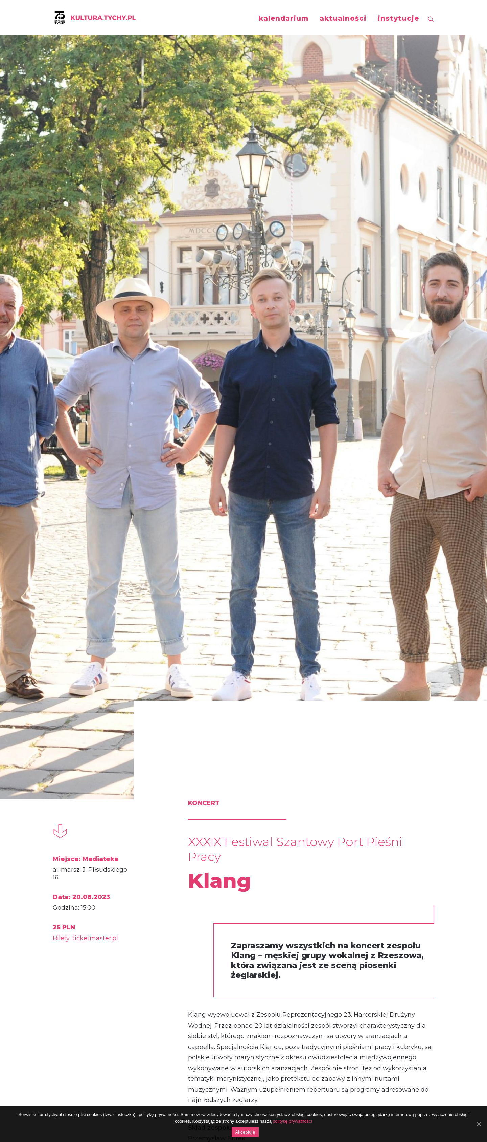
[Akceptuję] (478, 1124)
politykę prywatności (292, 1121)
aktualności (343, 18)
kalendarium (283, 18)
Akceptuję (245, 1132)
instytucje (398, 18)
